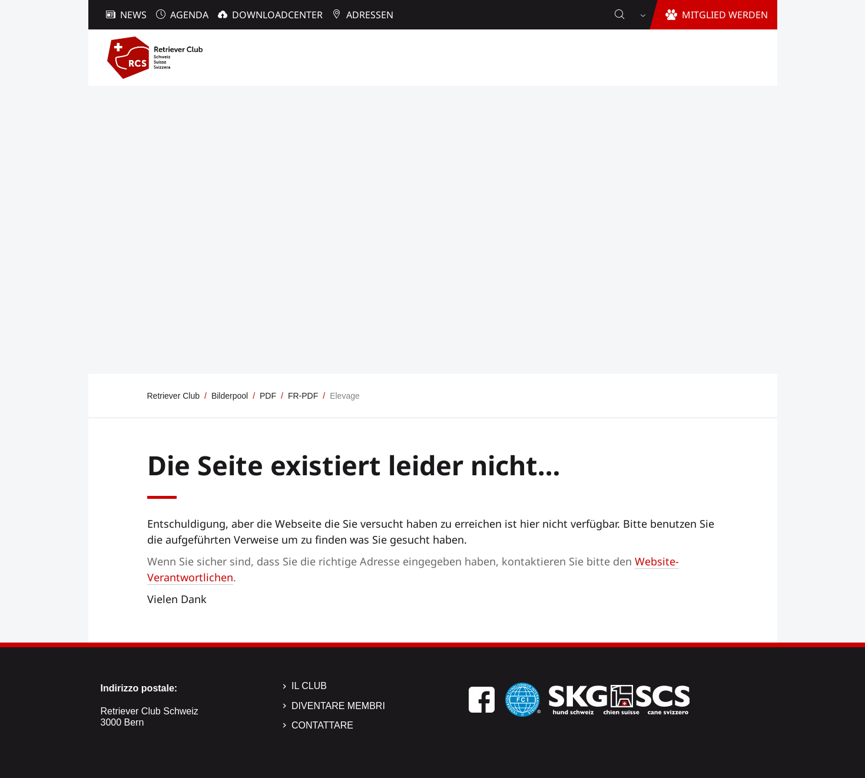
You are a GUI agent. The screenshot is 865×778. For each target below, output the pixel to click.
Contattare (322, 725)
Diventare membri (338, 706)
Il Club (309, 686)
